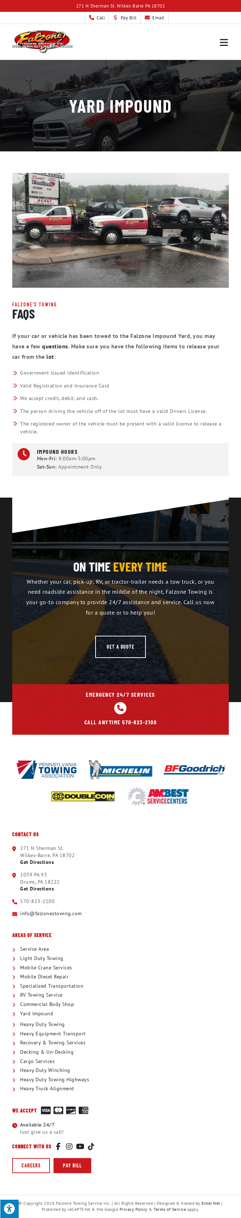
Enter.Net (210, 1203)
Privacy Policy (134, 1209)
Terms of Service (170, 1209)
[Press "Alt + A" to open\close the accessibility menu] (9, 1208)
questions (55, 346)
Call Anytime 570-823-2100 (120, 722)
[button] (120, 647)
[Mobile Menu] (224, 42)
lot (50, 356)
